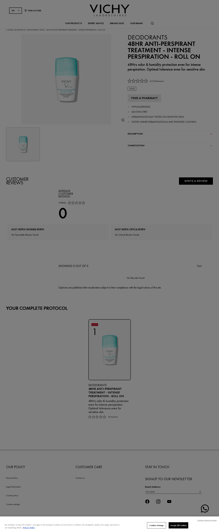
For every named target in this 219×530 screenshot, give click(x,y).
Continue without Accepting (207, 523)
